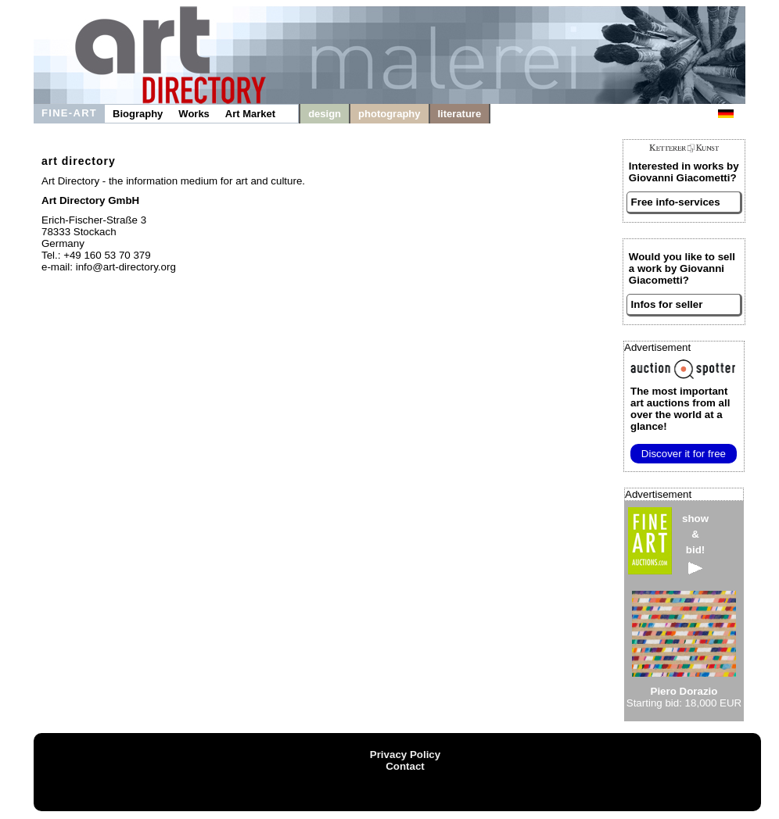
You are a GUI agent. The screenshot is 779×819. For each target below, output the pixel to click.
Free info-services (675, 202)
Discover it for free (683, 454)
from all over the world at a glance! (680, 408)
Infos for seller (667, 304)
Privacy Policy (405, 754)
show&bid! (695, 543)
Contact (405, 766)
